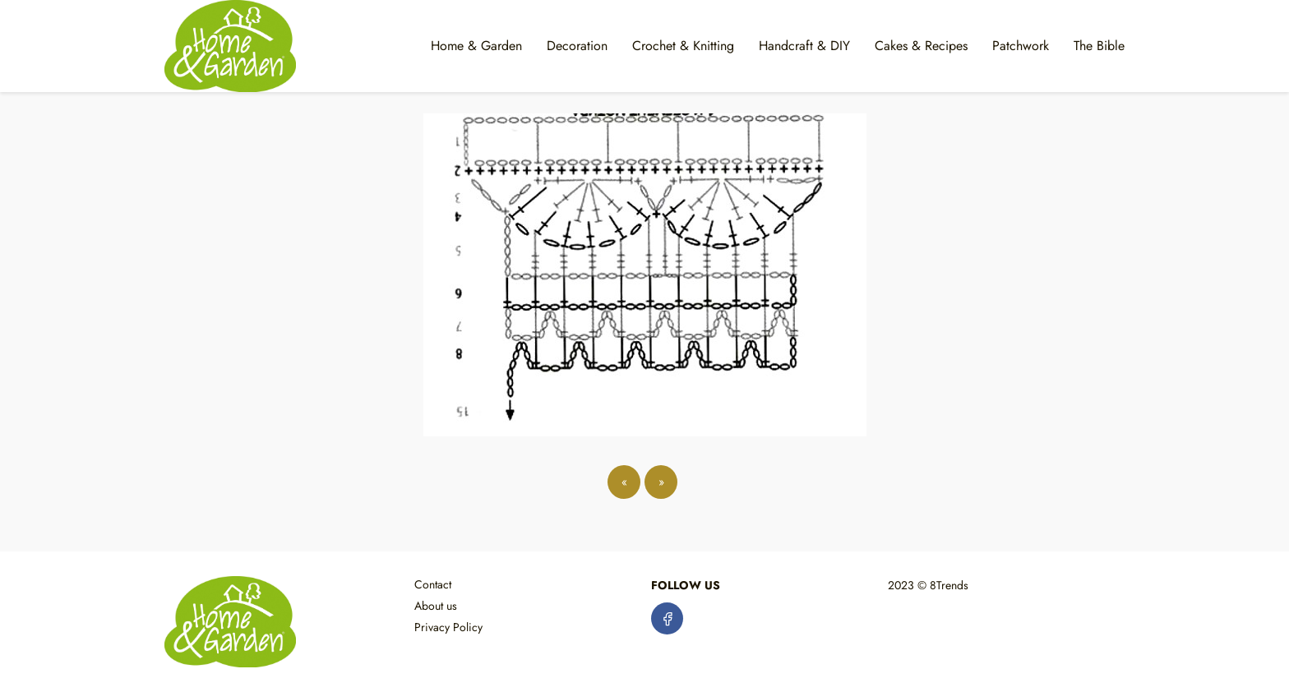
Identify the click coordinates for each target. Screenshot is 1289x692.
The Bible (1099, 45)
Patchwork (1020, 45)
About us (435, 605)
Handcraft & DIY (804, 45)
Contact (432, 584)
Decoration (577, 45)
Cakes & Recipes (921, 45)
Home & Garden (476, 45)
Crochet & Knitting (683, 45)
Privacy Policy (448, 627)
